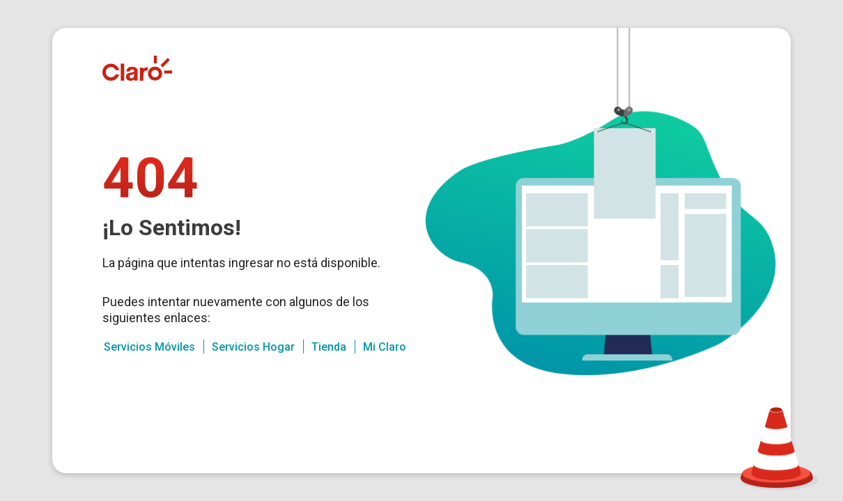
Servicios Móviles (149, 346)
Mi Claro (384, 346)
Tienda (328, 346)
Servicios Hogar (253, 346)
